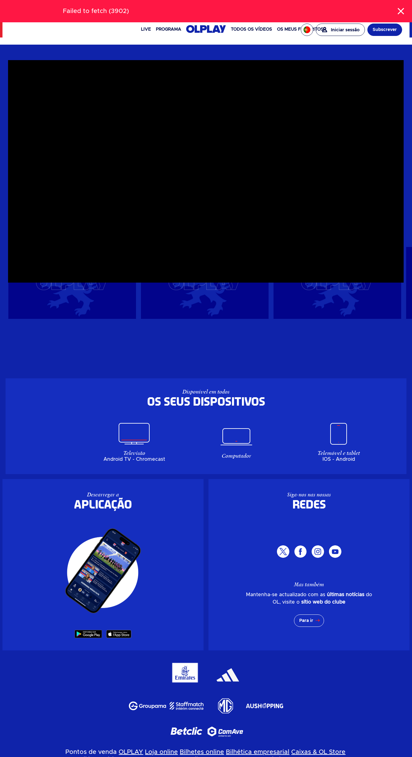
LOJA (83, 8)
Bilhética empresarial (257, 752)
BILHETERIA (61, 8)
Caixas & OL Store (318, 752)
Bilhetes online (202, 752)
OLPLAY (131, 752)
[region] (140, 134)
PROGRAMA (168, 29)
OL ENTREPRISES (384, 7)
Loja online (161, 752)
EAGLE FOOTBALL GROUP (333, 7)
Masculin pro (303, 78)
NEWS (39, 8)
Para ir (306, 620)
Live (146, 29)
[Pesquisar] (206, 7)
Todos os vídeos (251, 29)
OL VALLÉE (287, 7)
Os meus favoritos (300, 29)
